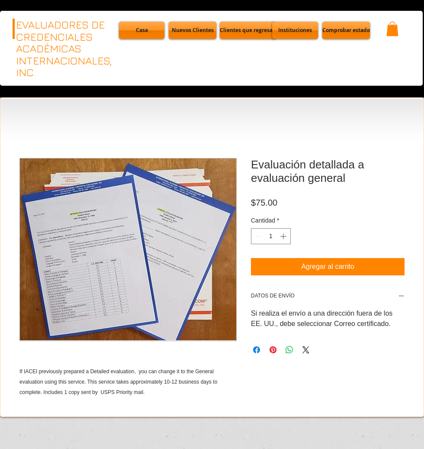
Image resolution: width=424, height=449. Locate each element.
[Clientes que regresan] (248, 30)
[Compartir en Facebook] (256, 350)
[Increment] (284, 236)
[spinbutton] (271, 236)
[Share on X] (306, 350)
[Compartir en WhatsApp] (289, 350)
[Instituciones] (295, 30)
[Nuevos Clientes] (192, 30)
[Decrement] (257, 236)
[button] (346, 30)
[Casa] (141, 30)
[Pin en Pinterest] (273, 350)
